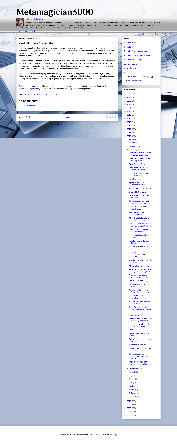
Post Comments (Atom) (72, 124)
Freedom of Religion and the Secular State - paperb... (140, 291)
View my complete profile (26, 31)
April (131, 386)
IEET (126, 72)
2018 (129, 118)
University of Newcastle (133, 68)
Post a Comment (28, 106)
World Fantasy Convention (139, 164)
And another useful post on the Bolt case (139, 302)
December (133, 143)
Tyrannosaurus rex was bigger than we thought (139, 276)
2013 (129, 132)
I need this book (135, 179)
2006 (129, 415)
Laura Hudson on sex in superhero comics (138, 230)
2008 (129, 408)
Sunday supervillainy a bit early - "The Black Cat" (139, 202)
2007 (129, 412)
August (132, 372)
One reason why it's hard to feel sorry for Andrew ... (140, 325)
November (133, 146)
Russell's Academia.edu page (136, 51)
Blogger (115, 435)
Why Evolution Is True (133, 81)
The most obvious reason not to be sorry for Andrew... (140, 319)
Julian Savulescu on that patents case (138, 208)
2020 (129, 111)
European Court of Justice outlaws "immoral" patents (140, 225)
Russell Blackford (35, 19)
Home (68, 117)
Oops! (131, 330)
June (131, 379)
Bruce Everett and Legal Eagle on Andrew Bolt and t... (140, 309)
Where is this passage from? (140, 266)
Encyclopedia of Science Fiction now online (138, 169)
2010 (129, 401)
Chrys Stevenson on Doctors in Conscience (140, 174)
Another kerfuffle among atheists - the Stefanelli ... (140, 363)
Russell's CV (129, 47)
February (133, 393)
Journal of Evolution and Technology (138, 77)
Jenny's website (130, 64)
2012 (129, 136)
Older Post (111, 117)
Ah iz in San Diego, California (140, 188)
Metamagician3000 (54, 12)
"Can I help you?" (136, 315)
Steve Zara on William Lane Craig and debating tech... (140, 270)
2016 (129, 125)
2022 (129, 104)
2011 (129, 140)
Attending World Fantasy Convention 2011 (138, 213)
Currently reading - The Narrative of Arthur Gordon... (138, 254)
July (131, 376)
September (133, 368)
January (132, 397)
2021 (129, 108)
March (132, 390)
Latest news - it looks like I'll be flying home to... (140, 159)
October (132, 150)
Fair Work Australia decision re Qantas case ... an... (140, 154)
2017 (129, 122)
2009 (129, 405)
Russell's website (131, 43)
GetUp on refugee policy (138, 281)
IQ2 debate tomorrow (137, 345)
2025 (129, 94)
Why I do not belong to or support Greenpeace (139, 219)
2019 (129, 115)
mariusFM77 (96, 435)
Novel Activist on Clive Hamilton (137, 297)
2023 (129, 101)
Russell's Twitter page (133, 60)
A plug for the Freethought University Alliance (139, 184)
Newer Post (24, 117)
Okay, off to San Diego (138, 192)
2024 (129, 97)
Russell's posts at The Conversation (138, 55)
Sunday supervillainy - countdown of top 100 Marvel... (138, 356)
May (131, 382)
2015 (129, 129)
